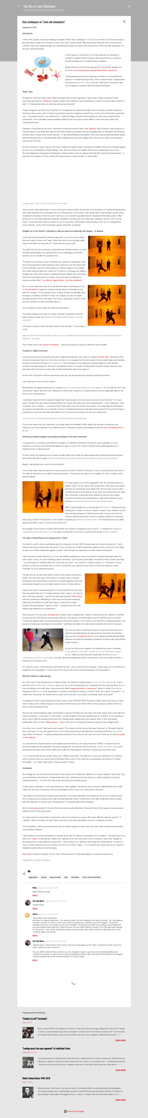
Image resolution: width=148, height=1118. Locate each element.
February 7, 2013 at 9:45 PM (48, 914)
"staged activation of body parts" (83, 688)
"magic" (34, 839)
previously (34, 808)
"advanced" (47, 101)
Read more (121, 1040)
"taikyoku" (92, 128)
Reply (35, 896)
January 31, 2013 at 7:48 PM (48, 888)
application (33, 877)
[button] (124, 22)
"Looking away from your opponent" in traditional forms (46, 1048)
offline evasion (52, 722)
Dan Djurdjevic (38, 901)
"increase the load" (84, 636)
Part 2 (30, 854)
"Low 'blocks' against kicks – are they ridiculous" (61, 280)
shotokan (75, 877)
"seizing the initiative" (50, 345)
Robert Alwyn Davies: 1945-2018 (36, 1078)
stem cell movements (91, 877)
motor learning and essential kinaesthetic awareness (95, 70)
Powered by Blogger (74, 1111)
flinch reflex (104, 357)
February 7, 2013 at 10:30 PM (55, 941)
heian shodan (55, 877)
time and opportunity (112, 427)
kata (66, 877)
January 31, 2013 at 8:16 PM (55, 901)
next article (32, 289)
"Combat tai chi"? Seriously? (34, 1018)
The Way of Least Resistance (39, 6)
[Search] (129, 7)
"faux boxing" (76, 596)
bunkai (43, 877)
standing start (53, 615)
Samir (35, 914)
